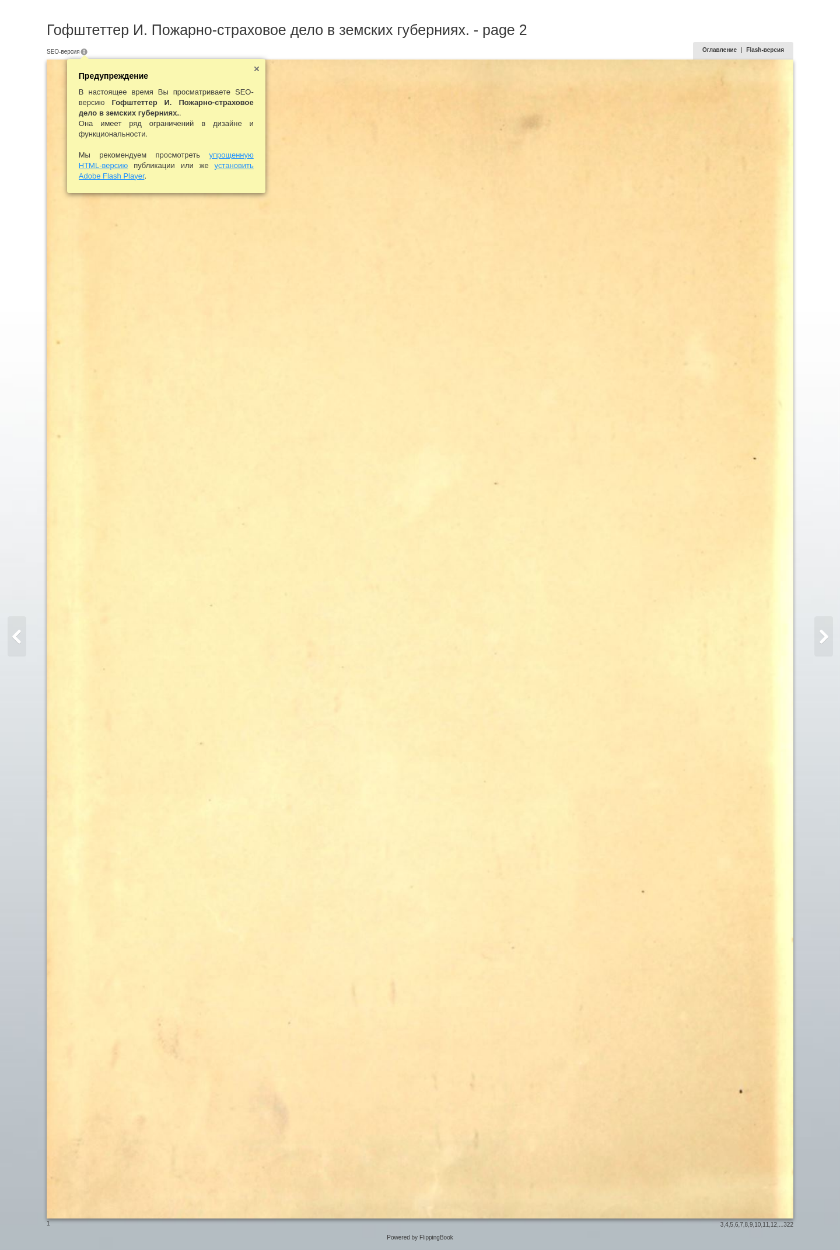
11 (765, 1224)
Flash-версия (765, 50)
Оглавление (719, 50)
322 (788, 1224)
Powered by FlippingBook (420, 1237)
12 (774, 1224)
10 (757, 1224)
